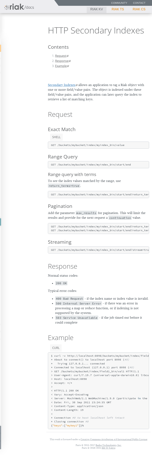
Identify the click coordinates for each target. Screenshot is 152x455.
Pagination (60, 206)
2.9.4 (32, 29)
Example (61, 66)
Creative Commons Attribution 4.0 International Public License (114, 439)
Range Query (63, 156)
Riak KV (96, 9)
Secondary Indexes (61, 85)
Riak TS (118, 9)
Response (62, 61)
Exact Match (62, 129)
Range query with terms (72, 174)
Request (60, 56)
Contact (139, 2)
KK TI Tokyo (108, 447)
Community (119, 2)
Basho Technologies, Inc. (109, 445)
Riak (13, 28)
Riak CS (139, 9)
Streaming (59, 241)
